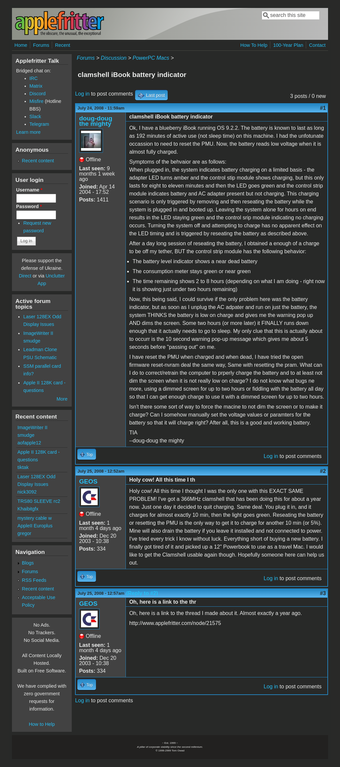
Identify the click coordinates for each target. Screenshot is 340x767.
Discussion (114, 58)
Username (29, 189)
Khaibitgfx (28, 508)
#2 (323, 471)
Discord (38, 93)
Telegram (39, 124)
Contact (317, 45)
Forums (41, 45)
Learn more (28, 132)
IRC (34, 78)
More (61, 399)
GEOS (88, 481)
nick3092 (27, 492)
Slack (35, 116)
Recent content (38, 160)
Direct (25, 275)
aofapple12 (29, 442)
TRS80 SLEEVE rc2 (39, 501)
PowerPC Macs (150, 58)
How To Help (253, 45)
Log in (82, 94)
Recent (62, 45)
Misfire (36, 101)
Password (29, 206)
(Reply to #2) (142, 593)
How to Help (42, 724)
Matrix (36, 86)
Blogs (28, 563)
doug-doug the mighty (95, 121)
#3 (323, 593)
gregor (25, 533)
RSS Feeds (34, 580)
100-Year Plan (288, 45)
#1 (323, 108)
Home (21, 45)
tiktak (23, 467)
